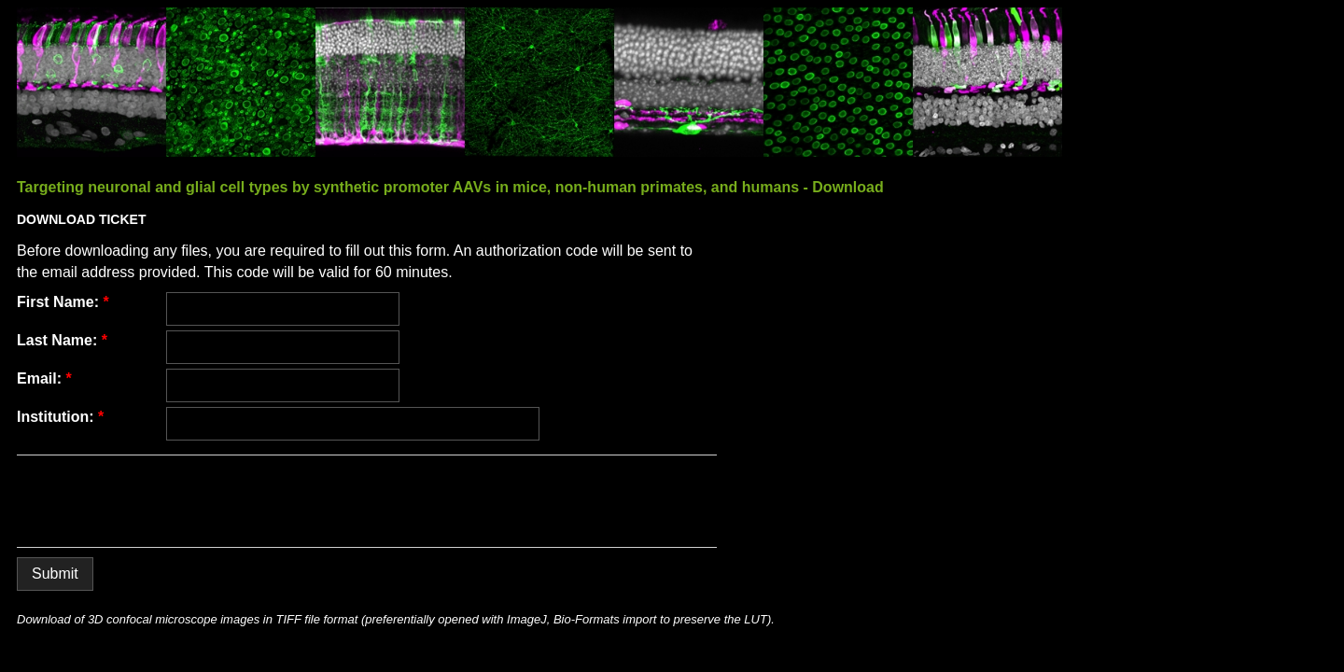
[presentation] (159, 501)
